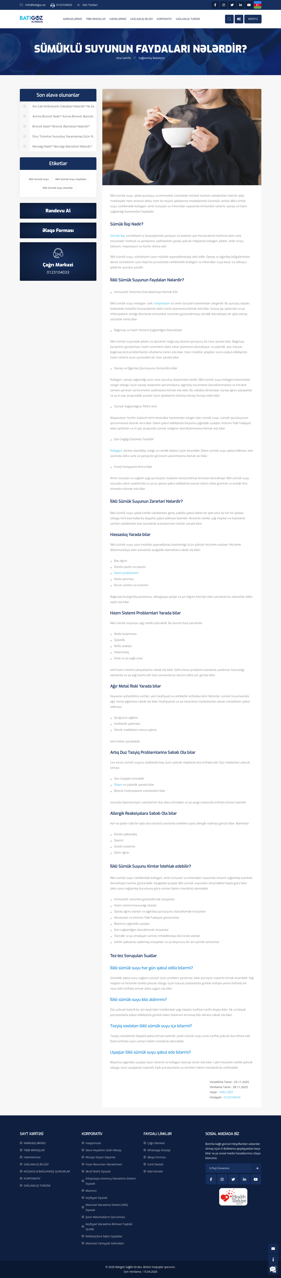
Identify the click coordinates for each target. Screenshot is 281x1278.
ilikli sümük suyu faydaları (71, 179)
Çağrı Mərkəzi (156, 1143)
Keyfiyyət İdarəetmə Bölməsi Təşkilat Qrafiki (109, 1226)
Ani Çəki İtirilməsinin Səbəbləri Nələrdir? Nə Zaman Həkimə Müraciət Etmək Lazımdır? (58, 106)
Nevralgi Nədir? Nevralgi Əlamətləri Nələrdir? (56, 146)
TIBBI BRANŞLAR (95, 19)
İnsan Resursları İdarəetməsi (104, 1164)
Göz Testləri (90, 5)
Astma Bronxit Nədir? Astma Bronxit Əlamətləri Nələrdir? (58, 116)
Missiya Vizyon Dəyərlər (101, 1157)
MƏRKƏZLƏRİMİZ (72, 19)
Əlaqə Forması (156, 1157)
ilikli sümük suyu (39, 179)
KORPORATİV (164, 19)
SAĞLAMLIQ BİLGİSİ (141, 19)
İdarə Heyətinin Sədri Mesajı (103, 1150)
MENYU (253, 19)
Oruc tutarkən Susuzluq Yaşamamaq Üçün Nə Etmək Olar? (58, 137)
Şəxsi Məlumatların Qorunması (105, 1217)
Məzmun (91, 1190)
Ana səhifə (123, 58)
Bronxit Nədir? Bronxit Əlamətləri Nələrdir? (55, 127)
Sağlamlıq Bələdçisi (152, 58)
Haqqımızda (93, 1143)
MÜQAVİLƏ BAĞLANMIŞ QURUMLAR (47, 1171)
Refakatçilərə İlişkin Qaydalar (104, 1236)
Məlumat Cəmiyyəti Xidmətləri (105, 1243)
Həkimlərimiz (117, 19)
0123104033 (64, 5)
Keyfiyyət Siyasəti (96, 1198)
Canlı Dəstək (155, 1164)
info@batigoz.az (35, 5)
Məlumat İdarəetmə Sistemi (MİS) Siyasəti (107, 1207)
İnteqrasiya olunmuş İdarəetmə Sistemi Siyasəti (111, 1181)
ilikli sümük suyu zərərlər (58, 188)
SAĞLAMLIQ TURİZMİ (188, 19)
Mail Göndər (155, 1171)
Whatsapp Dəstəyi (159, 1150)
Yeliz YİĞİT (226, 1092)
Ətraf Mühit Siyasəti (98, 1171)
